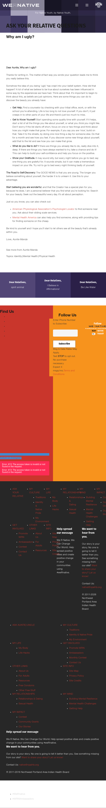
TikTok (9, 336)
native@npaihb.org (92, 587)
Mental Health (30, 256)
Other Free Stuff (27, 690)
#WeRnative (18, 794)
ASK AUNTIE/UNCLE (23, 625)
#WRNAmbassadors (23, 799)
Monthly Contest (78, 658)
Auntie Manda (30, 250)
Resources (24, 681)
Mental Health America (24, 218)
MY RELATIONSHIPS (23, 694)
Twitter (9, 321)
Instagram (11, 331)
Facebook (11, 317)
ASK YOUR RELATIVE (17, 493)
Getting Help (76, 709)
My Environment (78, 640)
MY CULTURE (70, 625)
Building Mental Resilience (83, 699)
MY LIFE (16, 643)
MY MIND (68, 694)
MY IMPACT (18, 712)
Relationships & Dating (31, 699)
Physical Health (47, 256)
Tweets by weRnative (11, 396)
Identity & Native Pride (80, 635)
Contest (23, 717)
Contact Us (75, 663)
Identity (18, 256)
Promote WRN (76, 648)
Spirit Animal (17, 287)
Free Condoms (26, 686)
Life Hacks (24, 653)
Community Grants (29, 722)
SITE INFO (68, 666)
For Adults (24, 676)
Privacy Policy (76, 676)
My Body (23, 648)
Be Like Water (88, 287)
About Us (23, 671)
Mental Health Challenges (82, 704)
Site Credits (75, 681)
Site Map (74, 671)
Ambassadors (76, 653)
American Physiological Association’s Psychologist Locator (43, 209)
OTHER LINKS (20, 666)
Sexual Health (26, 704)
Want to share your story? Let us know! (42, 758)
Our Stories (25, 727)
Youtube (10, 326)
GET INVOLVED (71, 643)
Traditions (74, 630)
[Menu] (76, 5)
